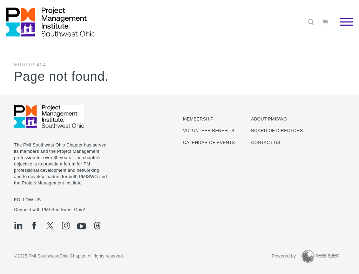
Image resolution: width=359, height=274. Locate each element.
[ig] (65, 225)
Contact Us (265, 142)
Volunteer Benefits (209, 130)
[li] (18, 225)
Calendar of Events (209, 142)
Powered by (284, 256)
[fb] (34, 225)
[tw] (50, 225)
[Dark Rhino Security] (320, 256)
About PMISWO (269, 119)
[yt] (81, 226)
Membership (198, 119)
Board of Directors (277, 130)
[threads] (97, 225)
